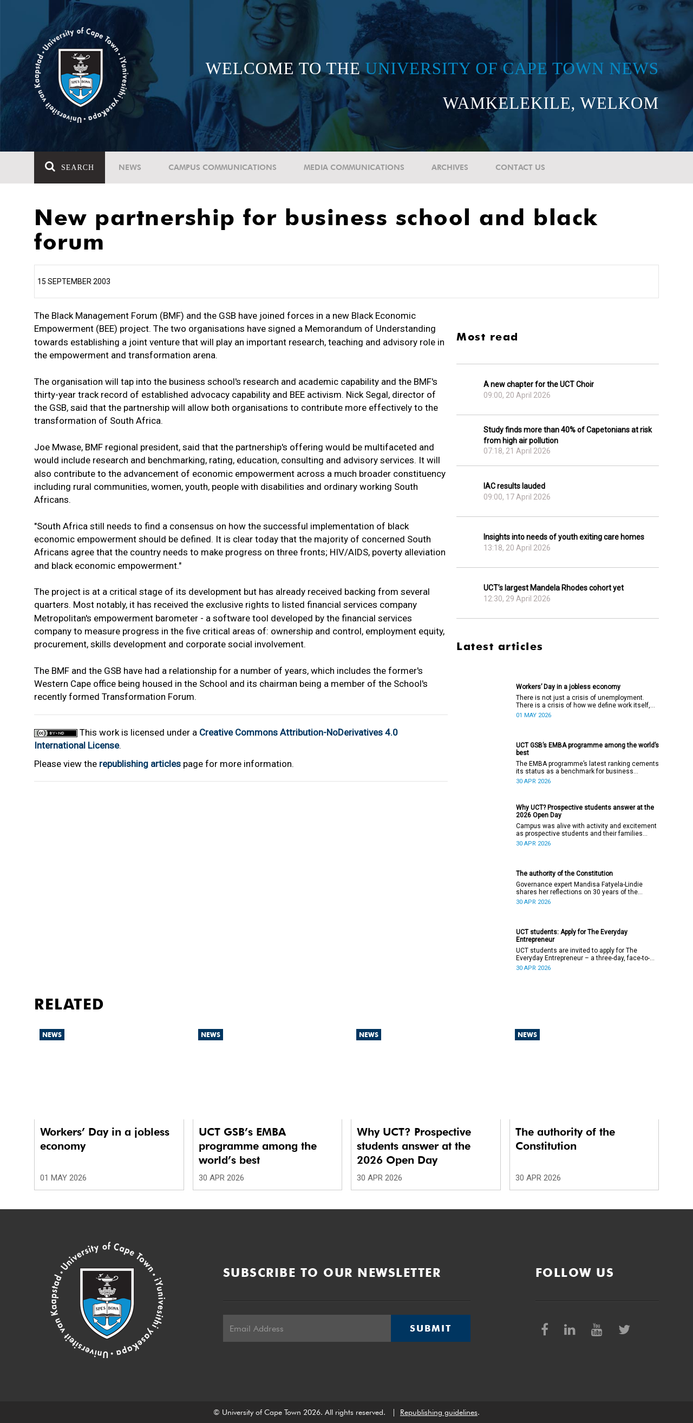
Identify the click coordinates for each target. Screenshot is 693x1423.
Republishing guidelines (439, 1412)
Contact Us (520, 167)
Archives (450, 167)
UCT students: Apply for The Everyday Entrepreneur (571, 935)
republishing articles (140, 763)
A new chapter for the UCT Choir (538, 384)
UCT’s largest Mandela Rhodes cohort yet (553, 587)
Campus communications (222, 167)
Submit (430, 1328)
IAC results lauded (514, 486)
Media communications (354, 167)
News (130, 167)
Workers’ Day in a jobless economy (568, 687)
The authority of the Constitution (564, 873)
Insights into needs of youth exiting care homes (563, 537)
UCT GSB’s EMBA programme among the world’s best (587, 749)
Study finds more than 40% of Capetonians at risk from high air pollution (567, 435)
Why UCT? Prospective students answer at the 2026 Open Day (585, 811)
